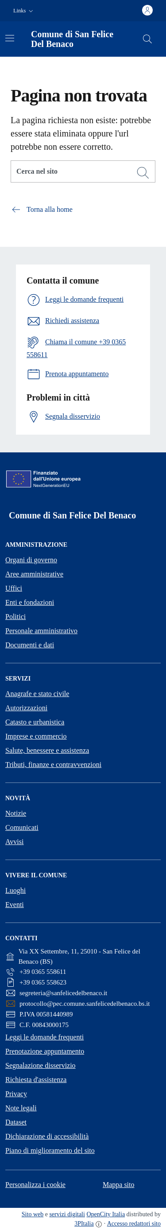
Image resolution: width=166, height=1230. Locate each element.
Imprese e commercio (36, 736)
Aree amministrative (34, 574)
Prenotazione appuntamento (44, 1051)
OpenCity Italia (105, 1214)
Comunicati (22, 827)
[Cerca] (143, 173)
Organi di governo (31, 560)
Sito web (32, 1214)
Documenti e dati (29, 645)
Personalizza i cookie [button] (35, 1184)
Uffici (13, 588)
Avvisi (14, 841)
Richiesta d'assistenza (35, 1079)
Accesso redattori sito (134, 1223)
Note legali (21, 1108)
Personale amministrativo (41, 630)
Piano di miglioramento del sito (50, 1150)
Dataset (16, 1122)
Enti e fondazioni (29, 602)
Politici (15, 616)
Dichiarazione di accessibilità (47, 1136)
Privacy (16, 1094)
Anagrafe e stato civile (37, 693)
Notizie (15, 813)
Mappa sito (119, 1184)
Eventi (14, 904)
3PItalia (84, 1223)
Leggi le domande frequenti (44, 1037)
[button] (24, 11)
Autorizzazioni (26, 708)
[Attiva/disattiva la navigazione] (9, 38)
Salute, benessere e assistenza (47, 750)
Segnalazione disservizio (40, 1065)
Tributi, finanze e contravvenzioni (53, 764)
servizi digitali (67, 1214)
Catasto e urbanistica (34, 722)
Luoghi (15, 890)
